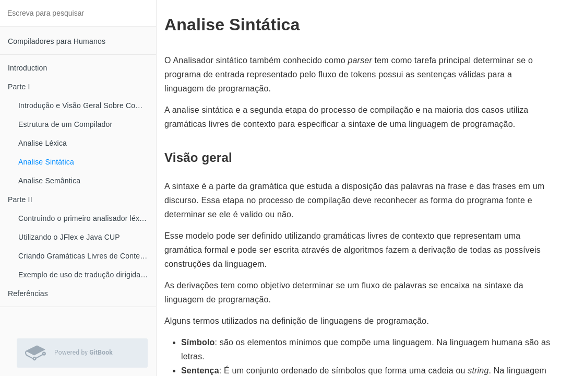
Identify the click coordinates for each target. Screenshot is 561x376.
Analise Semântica (49, 181)
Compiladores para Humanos (56, 41)
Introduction (27, 68)
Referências (28, 293)
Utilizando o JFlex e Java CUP (69, 237)
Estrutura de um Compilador (65, 124)
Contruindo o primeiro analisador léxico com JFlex (87, 218)
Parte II (20, 199)
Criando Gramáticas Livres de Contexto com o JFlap (87, 256)
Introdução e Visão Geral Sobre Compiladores (87, 105)
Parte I (19, 87)
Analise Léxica (42, 143)
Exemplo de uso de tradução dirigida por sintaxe (87, 275)
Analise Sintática (46, 162)
